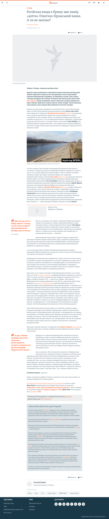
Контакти (32, 509)
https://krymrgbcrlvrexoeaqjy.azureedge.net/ (55, 387)
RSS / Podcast (7, 512)
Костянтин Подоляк (32, 24)
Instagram (53, 389)
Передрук (32, 506)
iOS (42, 399)
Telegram (46, 389)
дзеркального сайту (33, 387)
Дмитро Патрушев (66, 327)
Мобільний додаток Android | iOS (13, 509)
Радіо (5, 506)
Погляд (29, 8)
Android (48, 399)
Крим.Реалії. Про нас (35, 503)
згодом (78, 427)
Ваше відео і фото (9, 503)
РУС (89, 2)
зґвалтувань (66, 457)
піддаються (40, 436)
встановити (35, 392)
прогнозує (62, 177)
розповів (68, 113)
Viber (60, 389)
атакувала (46, 410)
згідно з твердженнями (45, 283)
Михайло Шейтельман (52, 187)
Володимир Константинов (57, 113)
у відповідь (76, 327)
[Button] (72, 33)
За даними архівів (44, 275)
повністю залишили (55, 419)
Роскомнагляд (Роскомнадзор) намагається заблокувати (45, 383)
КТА (94, 2)
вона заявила (31, 101)
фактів (48, 461)
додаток (68, 396)
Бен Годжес (55, 177)
